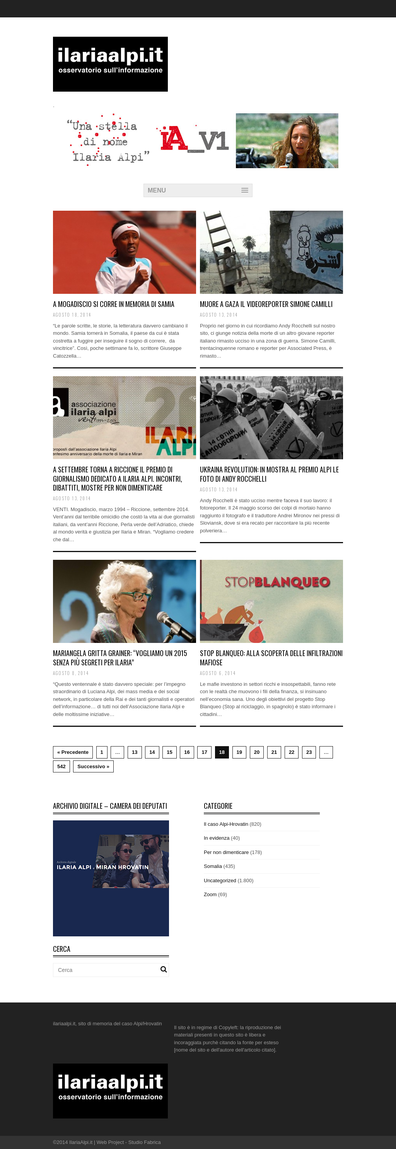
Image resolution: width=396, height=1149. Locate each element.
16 (186, 752)
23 (309, 752)
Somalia (213, 866)
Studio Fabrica (144, 1142)
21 (274, 752)
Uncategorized (220, 880)
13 (134, 752)
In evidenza (217, 838)
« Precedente (73, 752)
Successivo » (93, 766)
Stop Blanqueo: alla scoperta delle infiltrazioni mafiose (271, 657)
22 (291, 752)
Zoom (210, 894)
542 (61, 766)
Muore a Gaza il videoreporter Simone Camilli (266, 304)
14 (152, 752)
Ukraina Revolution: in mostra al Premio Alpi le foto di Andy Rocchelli (269, 473)
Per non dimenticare (226, 852)
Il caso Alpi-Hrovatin (226, 824)
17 (204, 752)
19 (239, 752)
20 (256, 752)
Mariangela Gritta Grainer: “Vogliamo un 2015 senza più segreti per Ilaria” (120, 657)
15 (169, 752)
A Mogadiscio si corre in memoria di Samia (113, 304)
